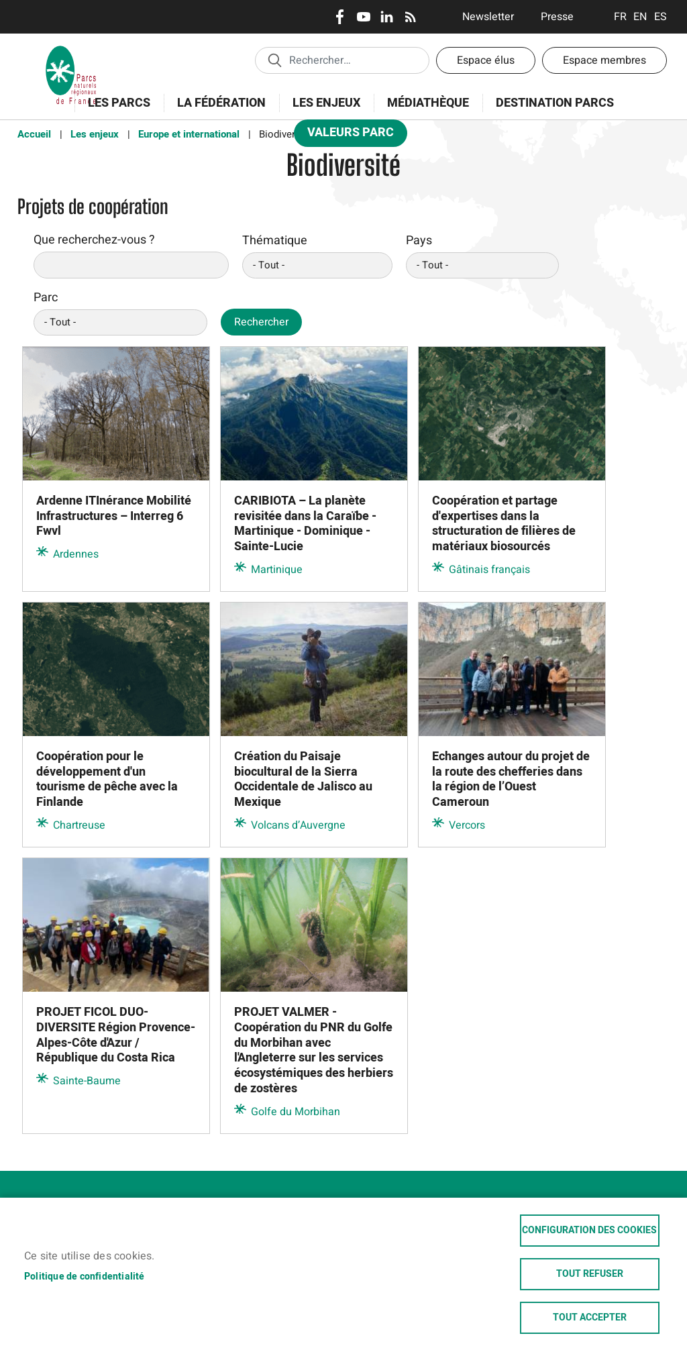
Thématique (274, 240)
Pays (419, 240)
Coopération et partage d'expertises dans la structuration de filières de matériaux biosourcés (504, 524)
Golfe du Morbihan (295, 1112)
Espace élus (486, 60)
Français (620, 16)
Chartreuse (79, 825)
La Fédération (217, 110)
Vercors (467, 825)
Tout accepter (590, 1318)
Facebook (340, 17)
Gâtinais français (489, 570)
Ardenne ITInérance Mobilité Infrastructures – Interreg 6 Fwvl (113, 516)
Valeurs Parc (346, 135)
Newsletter (488, 17)
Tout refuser (589, 1274)
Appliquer (274, 60)
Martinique (277, 570)
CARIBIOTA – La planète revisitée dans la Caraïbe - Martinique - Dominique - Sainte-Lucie (305, 524)
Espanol (660, 16)
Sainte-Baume (87, 1081)
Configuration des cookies (589, 1230)
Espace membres (604, 60)
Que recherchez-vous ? (94, 239)
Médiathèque (428, 103)
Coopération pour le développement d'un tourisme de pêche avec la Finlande (107, 779)
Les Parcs (114, 110)
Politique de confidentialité (84, 1277)
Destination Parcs (555, 103)
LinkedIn (387, 17)
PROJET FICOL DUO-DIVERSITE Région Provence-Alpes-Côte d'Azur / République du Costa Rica (115, 1035)
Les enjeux (322, 110)
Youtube (363, 17)
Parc (46, 297)
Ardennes (76, 554)
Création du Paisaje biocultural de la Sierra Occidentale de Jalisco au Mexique (303, 779)
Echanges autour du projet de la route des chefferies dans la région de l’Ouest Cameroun (511, 779)
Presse (557, 17)
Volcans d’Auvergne (298, 825)
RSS (410, 17)
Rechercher (261, 322)
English (640, 16)
